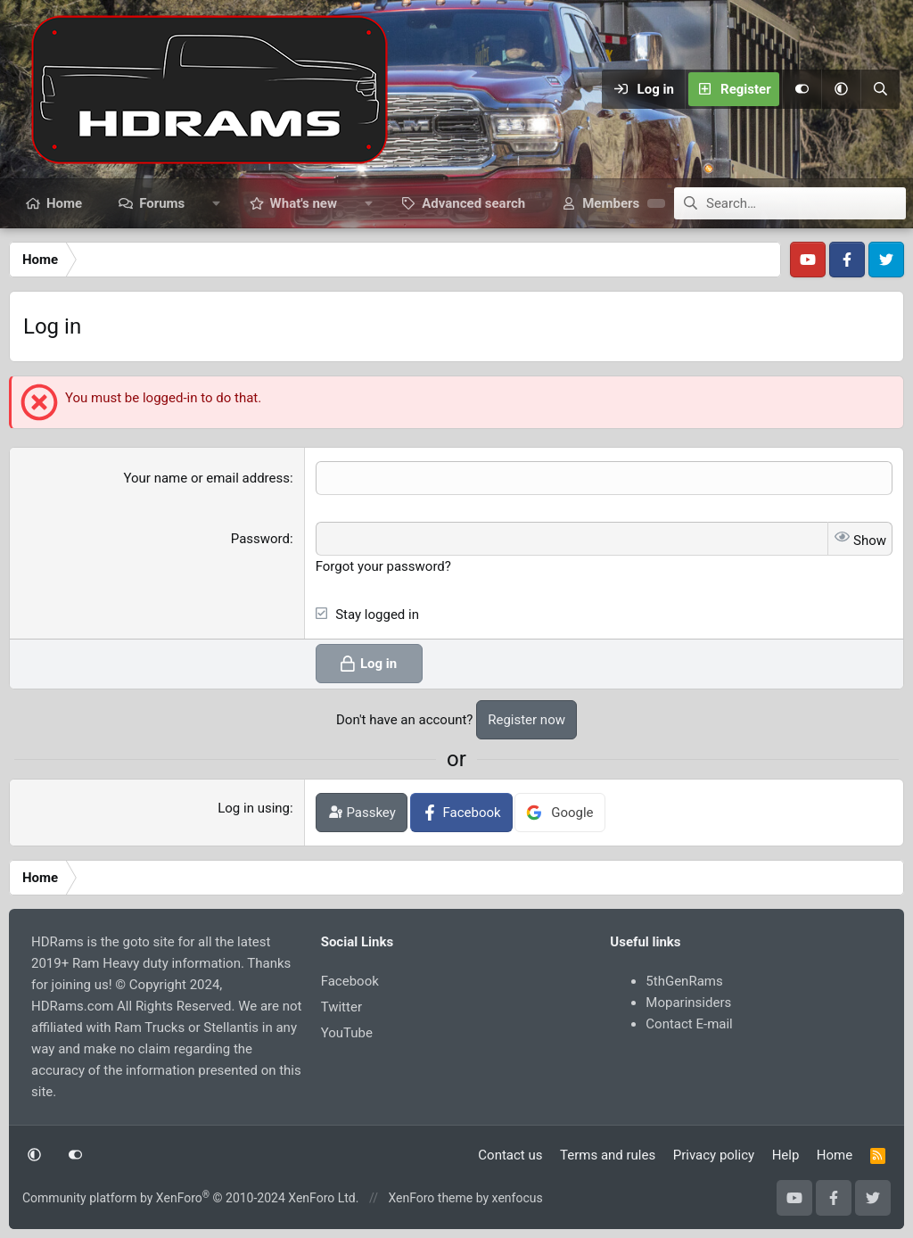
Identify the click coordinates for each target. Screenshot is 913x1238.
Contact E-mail (689, 1024)
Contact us (510, 1155)
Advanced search (473, 203)
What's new (303, 203)
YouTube (347, 1033)
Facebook (350, 981)
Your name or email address (206, 478)
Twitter (341, 1007)
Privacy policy (713, 1155)
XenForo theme (430, 1198)
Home (64, 203)
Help (786, 1155)
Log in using (254, 808)
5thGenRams (684, 981)
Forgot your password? (383, 566)
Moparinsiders (688, 1003)
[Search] (880, 89)
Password (260, 539)
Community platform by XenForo (190, 1198)
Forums (162, 203)
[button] (840, 89)
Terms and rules (607, 1155)
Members (610, 203)
